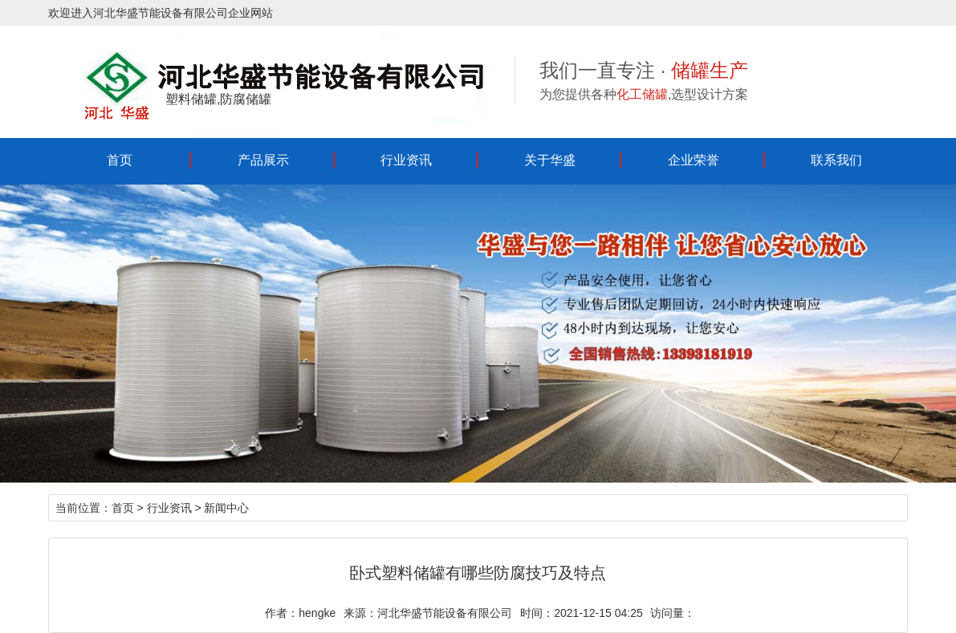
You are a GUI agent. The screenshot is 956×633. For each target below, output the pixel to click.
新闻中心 (226, 507)
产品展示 (263, 160)
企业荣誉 (693, 160)
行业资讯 (406, 160)
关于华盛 (550, 160)
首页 (119, 160)
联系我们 (836, 160)
